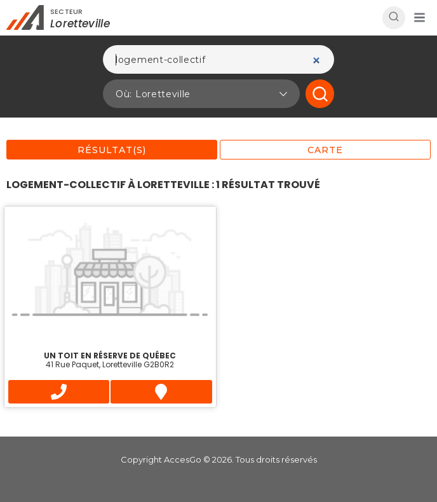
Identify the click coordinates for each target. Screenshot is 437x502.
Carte (325, 150)
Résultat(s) (111, 150)
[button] (419, 17)
